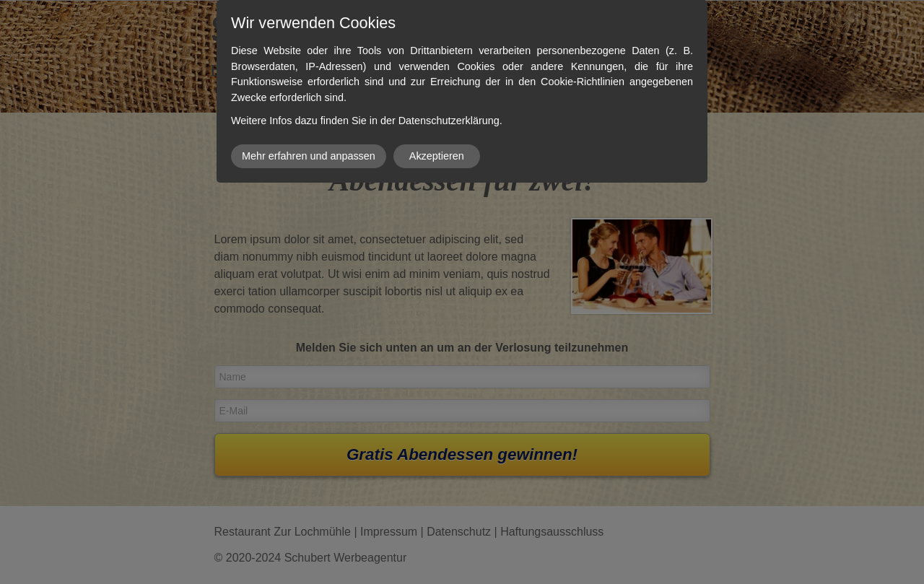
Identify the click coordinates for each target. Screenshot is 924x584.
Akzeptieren (436, 156)
